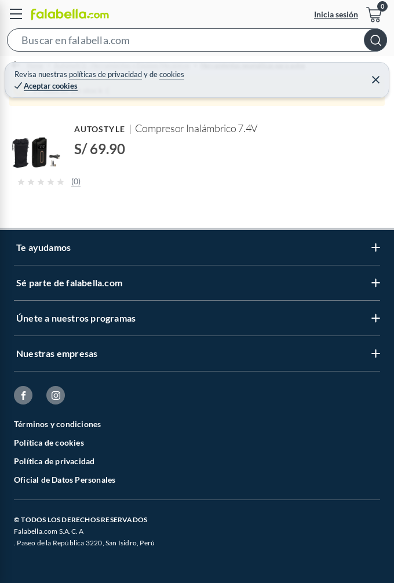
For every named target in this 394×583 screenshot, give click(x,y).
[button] (197, 42)
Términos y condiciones (57, 424)
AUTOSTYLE (99, 129)
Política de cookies (49, 442)
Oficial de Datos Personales (64, 479)
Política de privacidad (54, 461)
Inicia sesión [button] (336, 14)
